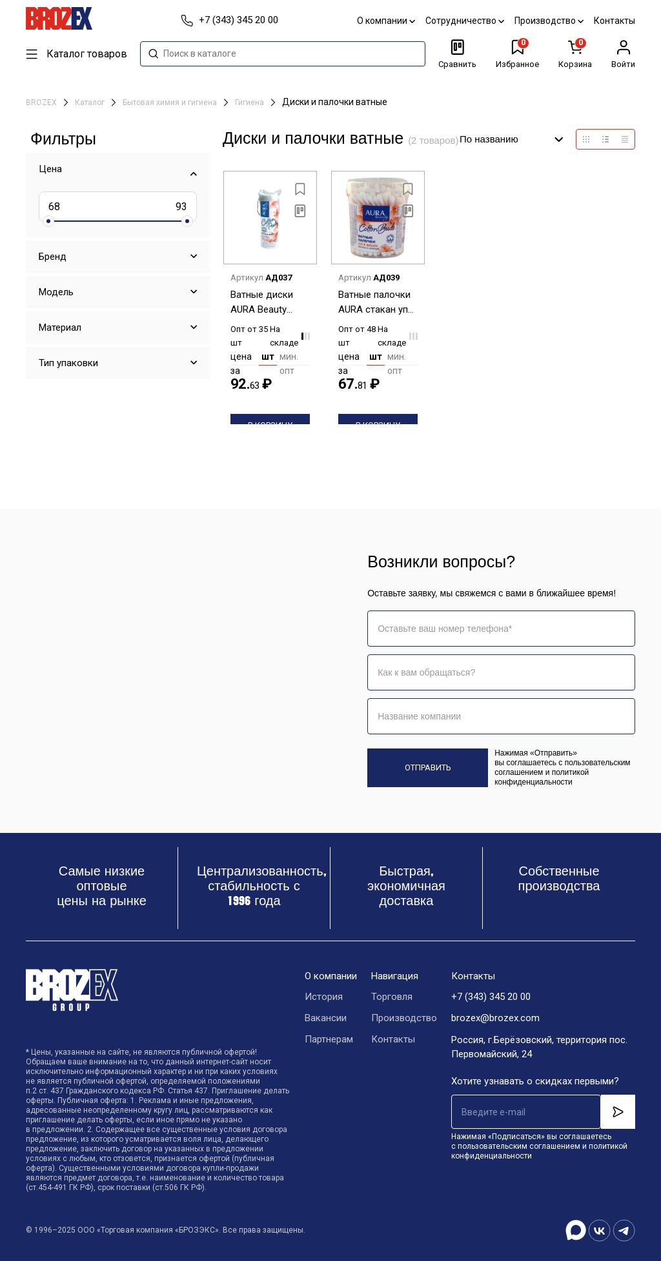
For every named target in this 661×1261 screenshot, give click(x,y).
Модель (56, 292)
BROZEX (42, 102)
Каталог (91, 102)
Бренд (52, 256)
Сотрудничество (464, 20)
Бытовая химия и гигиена (171, 102)
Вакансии (326, 1018)
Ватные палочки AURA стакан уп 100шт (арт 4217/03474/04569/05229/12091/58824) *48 (378, 303)
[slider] (48, 221)
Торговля (391, 997)
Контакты (614, 20)
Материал (60, 327)
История (324, 997)
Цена (50, 169)
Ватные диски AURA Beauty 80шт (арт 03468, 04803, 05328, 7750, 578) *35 (266, 303)
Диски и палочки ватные (334, 102)
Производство (549, 20)
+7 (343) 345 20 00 (491, 997)
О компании (386, 20)
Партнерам (329, 1040)
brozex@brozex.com (495, 1018)
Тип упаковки (68, 363)
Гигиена (250, 102)
